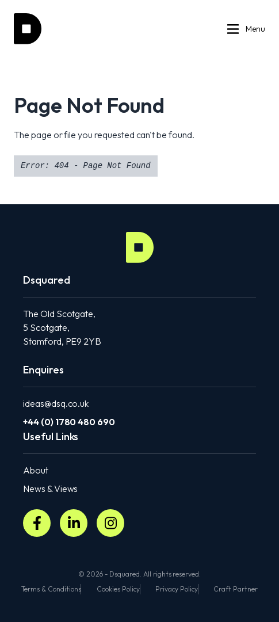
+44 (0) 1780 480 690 (69, 422)
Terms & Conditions (51, 589)
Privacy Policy (176, 589)
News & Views (50, 488)
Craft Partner (235, 589)
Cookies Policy (118, 589)
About (35, 470)
